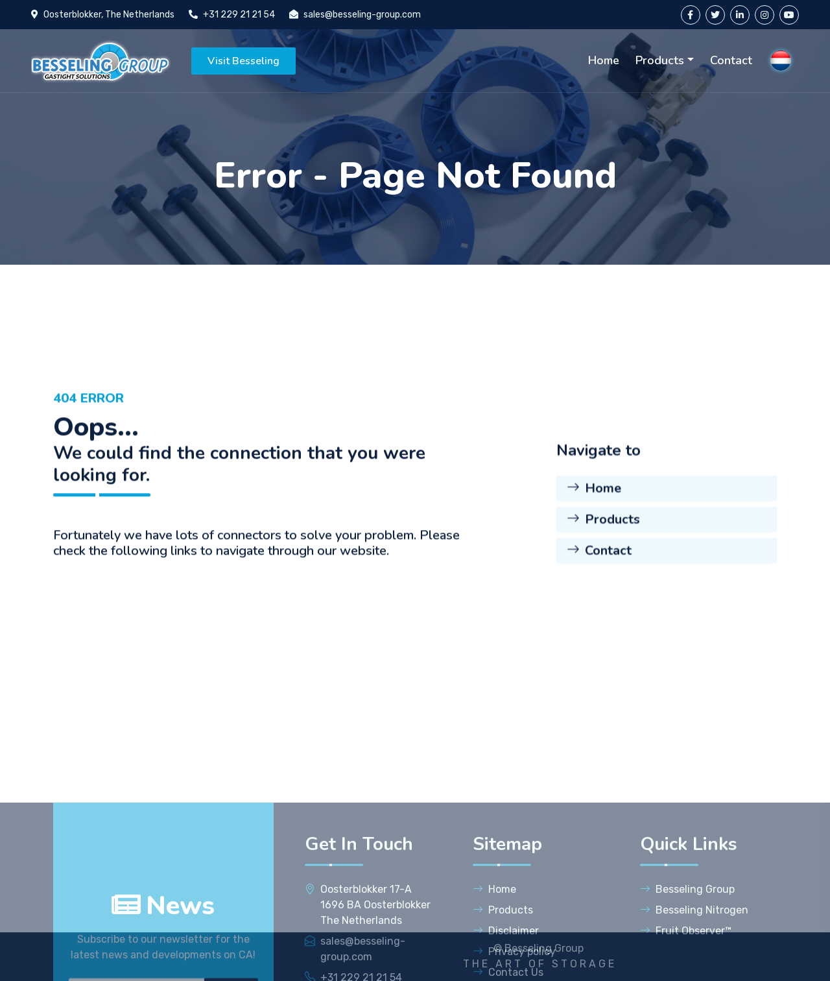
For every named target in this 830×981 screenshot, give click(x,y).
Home (603, 60)
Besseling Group (687, 971)
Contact (731, 60)
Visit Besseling (243, 61)
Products (659, 60)
